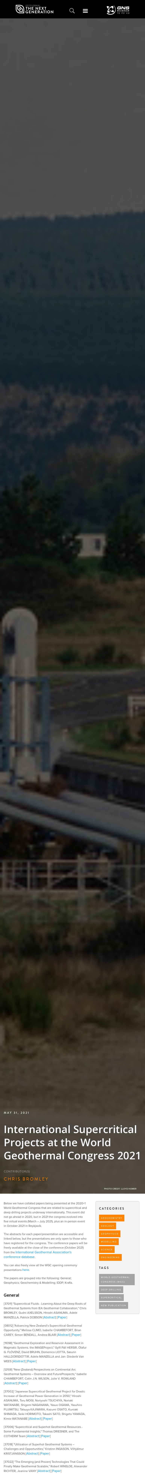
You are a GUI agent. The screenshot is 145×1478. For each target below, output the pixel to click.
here (25, 1270)
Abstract (50, 1317)
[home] (34, 9)
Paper (62, 1317)
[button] (85, 13)
